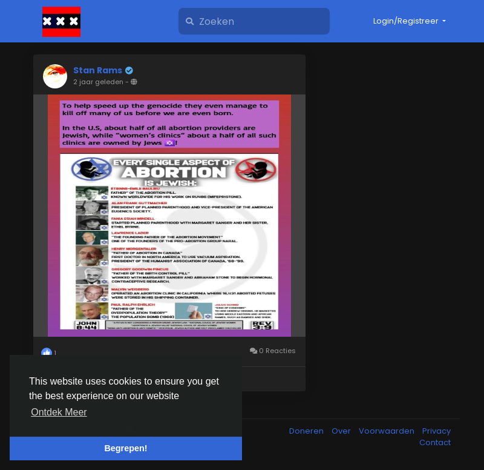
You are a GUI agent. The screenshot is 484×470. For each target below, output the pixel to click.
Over (342, 431)
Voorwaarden (387, 431)
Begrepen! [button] (125, 448)
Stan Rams (97, 70)
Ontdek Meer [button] (59, 412)
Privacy (436, 431)
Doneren (307, 431)
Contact (435, 442)
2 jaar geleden (98, 82)
